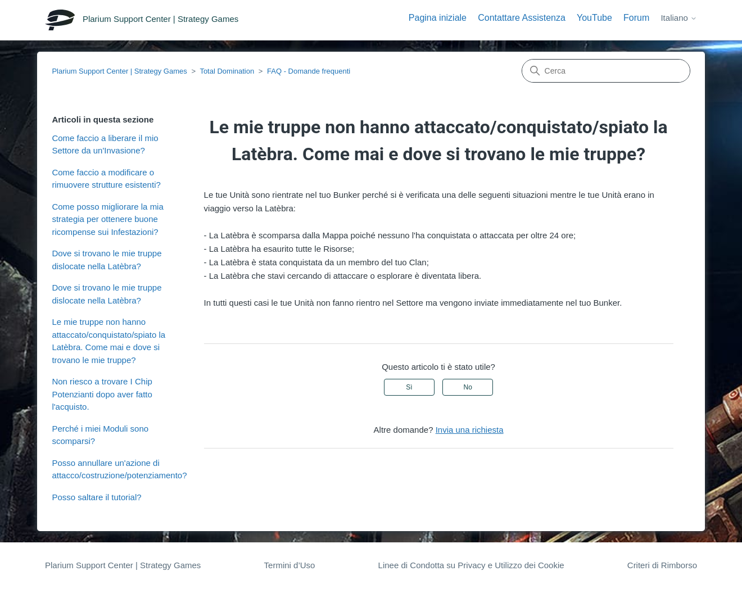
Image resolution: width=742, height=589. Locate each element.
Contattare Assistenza (521, 17)
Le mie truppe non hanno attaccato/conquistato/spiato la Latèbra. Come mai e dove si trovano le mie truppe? (108, 341)
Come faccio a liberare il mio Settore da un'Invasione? (105, 144)
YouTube (594, 17)
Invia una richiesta (470, 429)
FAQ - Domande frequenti (308, 71)
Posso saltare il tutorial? (96, 497)
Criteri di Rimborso (662, 565)
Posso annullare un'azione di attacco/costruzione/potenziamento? (119, 469)
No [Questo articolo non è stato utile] (467, 387)
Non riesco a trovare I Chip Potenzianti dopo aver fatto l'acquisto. (102, 394)
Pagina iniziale (438, 17)
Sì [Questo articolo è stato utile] (409, 387)
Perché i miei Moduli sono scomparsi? (100, 435)
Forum (636, 17)
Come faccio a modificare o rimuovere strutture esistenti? (106, 178)
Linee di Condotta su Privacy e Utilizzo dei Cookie (471, 565)
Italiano (678, 17)
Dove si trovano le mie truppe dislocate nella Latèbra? (106, 259)
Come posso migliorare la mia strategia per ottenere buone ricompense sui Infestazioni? (107, 219)
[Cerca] (606, 71)
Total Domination (227, 71)
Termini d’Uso (289, 565)
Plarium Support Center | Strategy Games (119, 71)
